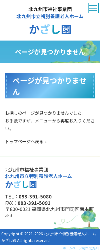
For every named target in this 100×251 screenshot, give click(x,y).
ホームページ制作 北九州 (81, 248)
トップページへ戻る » (26, 141)
